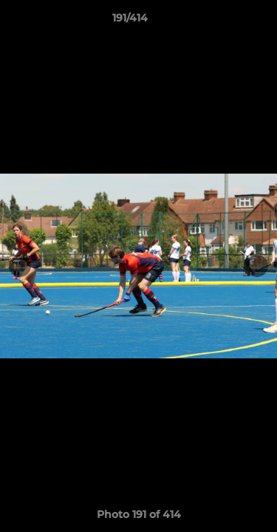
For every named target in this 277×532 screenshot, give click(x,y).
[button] (224, 21)
